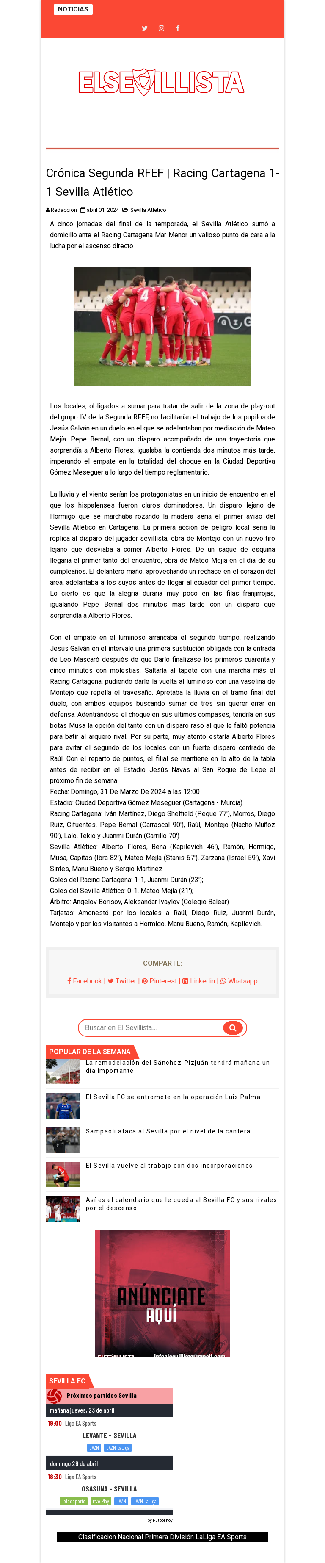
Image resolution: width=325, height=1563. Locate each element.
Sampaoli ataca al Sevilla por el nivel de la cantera (168, 1131)
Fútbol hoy (163, 1520)
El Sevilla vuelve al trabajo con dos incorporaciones (169, 1165)
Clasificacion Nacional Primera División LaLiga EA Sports (162, 1537)
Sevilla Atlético (148, 210)
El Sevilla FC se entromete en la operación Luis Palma (173, 1097)
